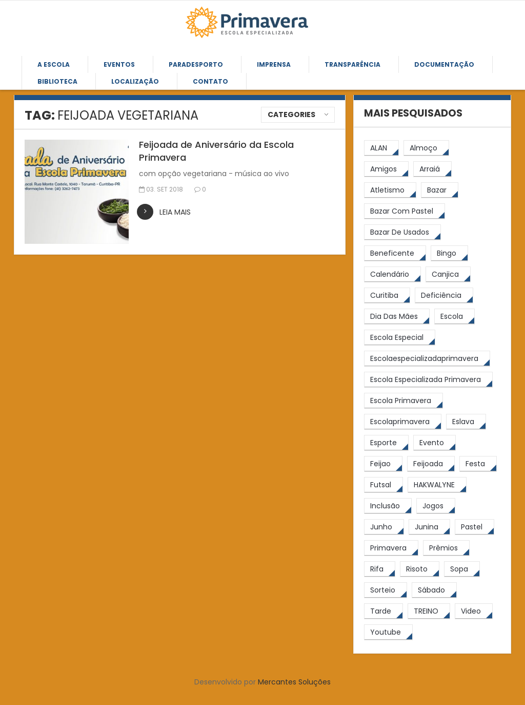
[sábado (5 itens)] (434, 590)
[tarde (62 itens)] (383, 611)
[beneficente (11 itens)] (395, 253)
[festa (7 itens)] (478, 464)
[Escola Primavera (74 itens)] (403, 401)
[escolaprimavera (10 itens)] (402, 422)
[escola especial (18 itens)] (399, 338)
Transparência (352, 64)
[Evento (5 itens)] (434, 443)
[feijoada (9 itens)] (431, 464)
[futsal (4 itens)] (383, 485)
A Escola (53, 64)
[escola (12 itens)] (454, 317)
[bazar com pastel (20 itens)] (404, 211)
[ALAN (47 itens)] (381, 148)
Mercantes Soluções (294, 682)
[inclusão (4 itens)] (388, 506)
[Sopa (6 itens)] (462, 569)
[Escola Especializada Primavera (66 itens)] (428, 380)
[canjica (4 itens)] (448, 274)
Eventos (119, 64)
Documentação (444, 64)
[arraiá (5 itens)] (432, 169)
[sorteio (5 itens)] (385, 590)
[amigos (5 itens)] (386, 169)
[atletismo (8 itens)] (390, 190)
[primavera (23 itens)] (391, 548)
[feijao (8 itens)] (383, 464)
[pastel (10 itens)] (474, 527)
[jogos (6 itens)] (435, 506)
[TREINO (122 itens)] (429, 611)
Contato (210, 81)
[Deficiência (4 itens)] (444, 295)
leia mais (175, 212)
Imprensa (274, 64)
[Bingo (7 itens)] (449, 253)
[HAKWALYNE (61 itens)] (437, 485)
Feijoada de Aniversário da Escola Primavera (216, 151)
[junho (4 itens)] (384, 527)
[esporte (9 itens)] (386, 443)
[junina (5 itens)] (429, 527)
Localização (135, 81)
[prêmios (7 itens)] (446, 548)
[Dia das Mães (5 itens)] (397, 317)
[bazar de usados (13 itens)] (402, 232)
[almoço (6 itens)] (426, 148)
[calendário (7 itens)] (392, 274)
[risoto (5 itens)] (419, 569)
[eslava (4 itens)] (466, 422)
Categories (291, 114)
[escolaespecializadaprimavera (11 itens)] (427, 359)
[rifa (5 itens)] (379, 569)
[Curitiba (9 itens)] (387, 295)
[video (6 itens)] (474, 611)
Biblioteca (57, 81)
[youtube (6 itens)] (388, 632)
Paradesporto (196, 64)
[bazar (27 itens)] (439, 190)
